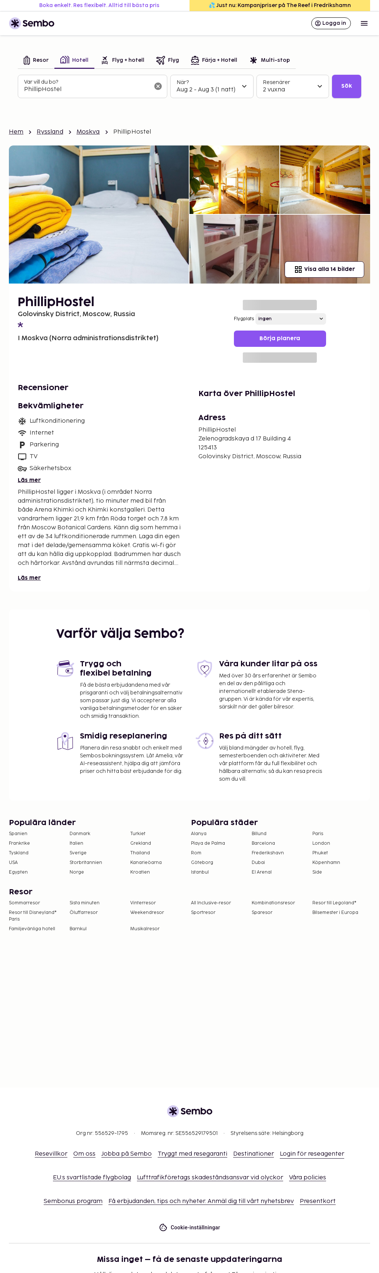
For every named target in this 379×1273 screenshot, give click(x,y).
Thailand (140, 853)
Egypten (18, 872)
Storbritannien (86, 862)
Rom (196, 853)
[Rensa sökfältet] (158, 86)
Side (317, 872)
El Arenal (262, 872)
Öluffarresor (84, 912)
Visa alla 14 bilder (324, 269)
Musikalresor (145, 929)
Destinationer (253, 1154)
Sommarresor (24, 903)
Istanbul (200, 872)
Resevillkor (51, 1154)
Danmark (80, 834)
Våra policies (307, 1177)
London (321, 843)
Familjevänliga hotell (32, 929)
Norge (77, 872)
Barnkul (78, 929)
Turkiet (137, 834)
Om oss (84, 1154)
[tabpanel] (189, 86)
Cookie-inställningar (189, 1228)
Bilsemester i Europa (335, 912)
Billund (259, 834)
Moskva (88, 131)
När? (183, 82)
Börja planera (279, 338)
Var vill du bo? (41, 82)
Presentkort (318, 1201)
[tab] (36, 61)
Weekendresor (147, 912)
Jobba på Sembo (126, 1154)
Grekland (140, 843)
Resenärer (276, 82)
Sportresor (203, 912)
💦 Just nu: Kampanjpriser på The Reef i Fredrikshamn (280, 5)
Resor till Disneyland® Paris (33, 916)
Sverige (78, 853)
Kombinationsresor (273, 903)
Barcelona (263, 843)
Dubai (258, 862)
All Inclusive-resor (211, 903)
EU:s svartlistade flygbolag (92, 1177)
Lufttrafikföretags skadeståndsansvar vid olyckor (210, 1177)
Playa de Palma (208, 843)
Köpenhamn (326, 862)
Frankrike (19, 843)
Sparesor (262, 912)
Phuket (320, 853)
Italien (76, 843)
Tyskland (18, 853)
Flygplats (244, 319)
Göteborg (202, 862)
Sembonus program (73, 1201)
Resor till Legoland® (334, 903)
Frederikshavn (268, 853)
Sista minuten (85, 903)
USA (13, 862)
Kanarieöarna (146, 862)
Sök (346, 86)
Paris (317, 834)
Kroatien (140, 872)
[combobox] (86, 89)
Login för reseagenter (312, 1154)
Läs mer (29, 480)
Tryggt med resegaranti (192, 1154)
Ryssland (50, 131)
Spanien (18, 834)
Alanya (199, 834)
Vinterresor (143, 903)
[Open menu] (364, 23)
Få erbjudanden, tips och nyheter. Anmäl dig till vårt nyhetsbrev (201, 1201)
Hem (16, 131)
